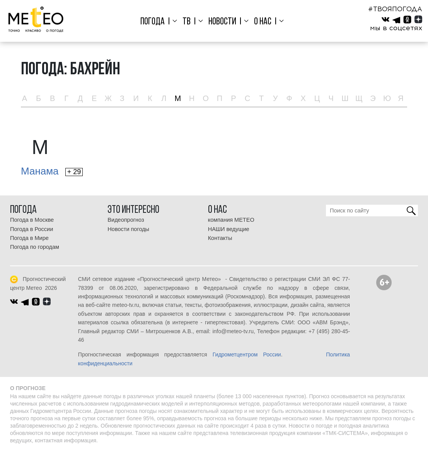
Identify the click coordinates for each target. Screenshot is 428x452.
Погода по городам (34, 247)
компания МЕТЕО (231, 220)
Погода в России (31, 229)
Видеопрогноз (125, 220)
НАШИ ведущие (228, 229)
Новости (221, 22)
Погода (155, 22)
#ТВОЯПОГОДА (395, 9)
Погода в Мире (29, 238)
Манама (52, 171)
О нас (261, 22)
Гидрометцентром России (247, 354)
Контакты (220, 238)
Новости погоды (128, 229)
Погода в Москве (32, 220)
